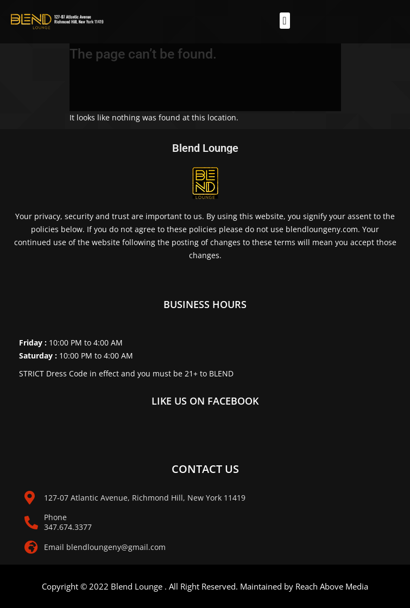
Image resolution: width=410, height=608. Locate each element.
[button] (285, 20)
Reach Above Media (331, 586)
